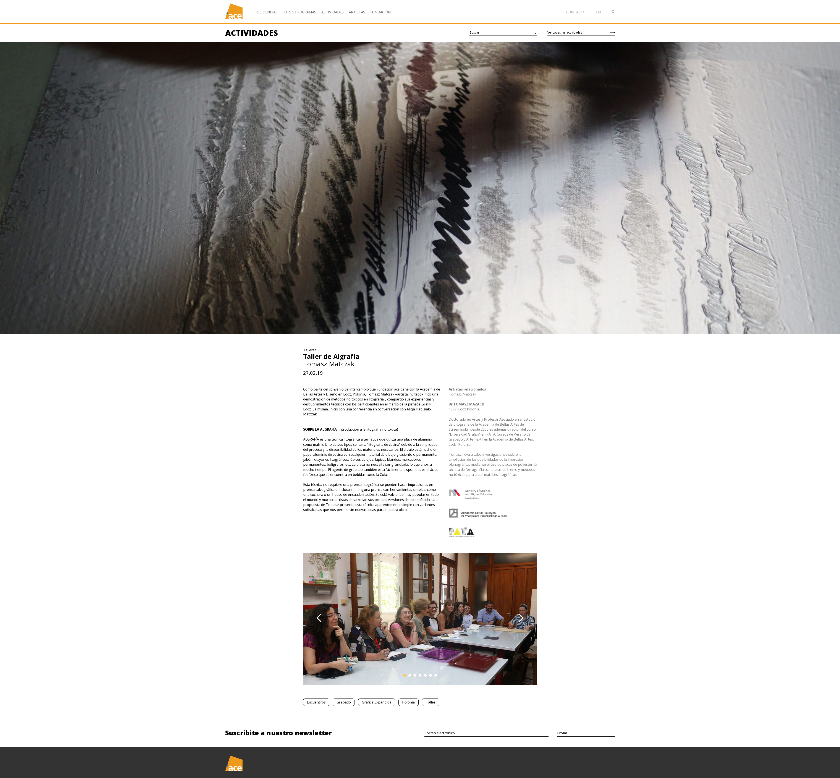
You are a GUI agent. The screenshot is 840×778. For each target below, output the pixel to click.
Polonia (408, 702)
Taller (430, 702)
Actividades (332, 12)
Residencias (266, 12)
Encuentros (316, 702)
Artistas (357, 12)
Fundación (380, 12)
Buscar (474, 32)
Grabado (344, 702)
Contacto (576, 12)
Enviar (562, 733)
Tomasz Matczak (462, 394)
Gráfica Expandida (377, 702)
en (598, 12)
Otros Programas (299, 12)
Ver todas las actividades (564, 32)
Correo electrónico (439, 733)
